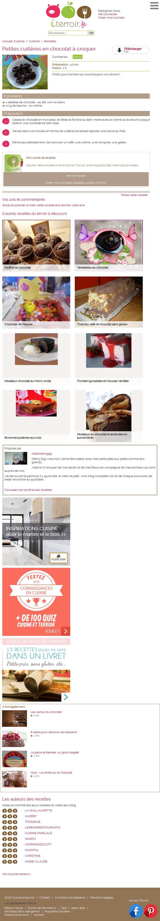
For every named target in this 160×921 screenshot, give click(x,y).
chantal (32, 850)
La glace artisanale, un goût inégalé (55, 752)
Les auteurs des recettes (26, 799)
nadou (30, 838)
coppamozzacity (38, 844)
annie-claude (36, 861)
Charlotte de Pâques (18, 324)
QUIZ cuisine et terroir (20, 897)
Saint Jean (78, 908)
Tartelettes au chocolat (92, 267)
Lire (36, 715)
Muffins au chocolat (18, 267)
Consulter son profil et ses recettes (28, 490)
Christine (32, 855)
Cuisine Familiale (38, 833)
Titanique (32, 821)
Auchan (39, 914)
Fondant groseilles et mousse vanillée (103, 381)
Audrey (31, 816)
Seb (64, 908)
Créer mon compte (111, 17)
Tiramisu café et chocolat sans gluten (102, 324)
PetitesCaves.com (17, 914)
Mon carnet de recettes (41, 157)
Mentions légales (101, 897)
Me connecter (107, 14)
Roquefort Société (57, 911)
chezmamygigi (42, 453)
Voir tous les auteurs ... (17, 874)
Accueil (7, 41)
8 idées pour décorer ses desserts (54, 732)
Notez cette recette (134, 195)
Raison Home (14, 908)
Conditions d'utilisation (70, 897)
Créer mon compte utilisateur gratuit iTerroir (76, 182)
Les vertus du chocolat (46, 712)
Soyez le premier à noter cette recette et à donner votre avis (43, 205)
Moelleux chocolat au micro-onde (28, 381)
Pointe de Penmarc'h (42, 908)
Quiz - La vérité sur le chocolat (51, 772)
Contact (44, 897)
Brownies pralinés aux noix (23, 437)
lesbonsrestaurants (42, 827)
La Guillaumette (38, 810)
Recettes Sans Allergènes (22, 911)
